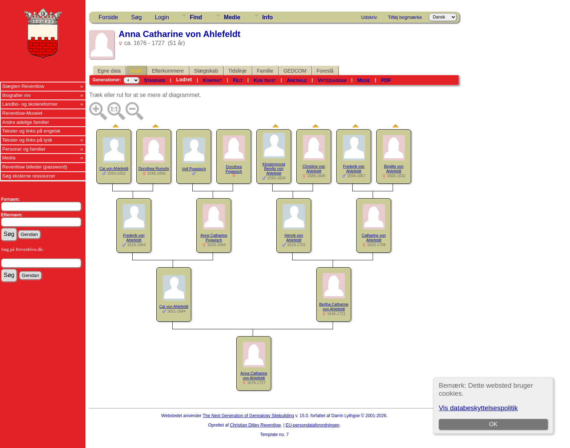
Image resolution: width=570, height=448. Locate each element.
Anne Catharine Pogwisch (213, 237)
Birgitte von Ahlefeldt (394, 168)
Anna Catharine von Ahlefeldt (253, 375)
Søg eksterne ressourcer (28, 176)
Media (8, 157)
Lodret (184, 79)
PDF (386, 80)
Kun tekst (264, 80)
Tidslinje (237, 71)
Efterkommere (168, 71)
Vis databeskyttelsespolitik (478, 408)
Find (196, 17)
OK (493, 424)
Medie (232, 17)
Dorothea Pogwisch (233, 169)
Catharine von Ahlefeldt (374, 237)
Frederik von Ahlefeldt (354, 168)
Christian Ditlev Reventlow (255, 425)
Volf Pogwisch (194, 169)
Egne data (109, 71)
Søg (136, 17)
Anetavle (297, 80)
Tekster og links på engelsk (31, 131)
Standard (154, 80)
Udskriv (369, 17)
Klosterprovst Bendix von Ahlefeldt (273, 169)
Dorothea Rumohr (154, 168)
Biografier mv (16, 95)
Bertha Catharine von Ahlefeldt (334, 306)
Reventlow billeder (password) (34, 167)
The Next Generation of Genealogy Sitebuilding (248, 415)
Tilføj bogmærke (405, 17)
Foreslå (325, 71)
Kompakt (212, 80)
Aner (136, 71)
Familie (265, 71)
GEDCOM (295, 71)
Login (162, 17)
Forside (108, 17)
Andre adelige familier (25, 122)
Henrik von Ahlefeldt (294, 237)
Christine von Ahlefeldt (313, 168)
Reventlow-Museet (22, 113)
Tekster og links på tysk (27, 140)
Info (267, 17)
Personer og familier (23, 149)
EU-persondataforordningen (313, 425)
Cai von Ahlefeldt (113, 168)
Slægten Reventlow (23, 86)
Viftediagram (332, 80)
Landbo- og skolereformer (30, 104)
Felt (238, 80)
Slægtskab (206, 71)
